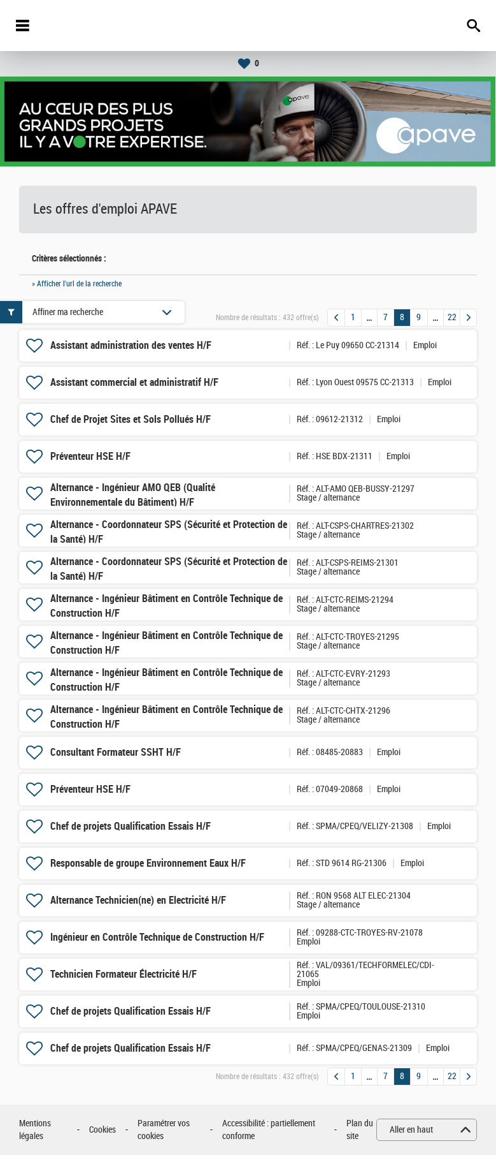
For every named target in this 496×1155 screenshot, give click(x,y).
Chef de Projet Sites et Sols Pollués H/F (130, 419)
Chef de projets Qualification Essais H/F (130, 826)
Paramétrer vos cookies (164, 1130)
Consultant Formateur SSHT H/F (115, 752)
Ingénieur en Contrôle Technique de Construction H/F (157, 937)
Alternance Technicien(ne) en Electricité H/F (138, 900)
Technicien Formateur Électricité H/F (123, 974)
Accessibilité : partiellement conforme (268, 1130)
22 (452, 317)
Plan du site (359, 1130)
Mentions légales (35, 1130)
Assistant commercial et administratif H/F (134, 382)
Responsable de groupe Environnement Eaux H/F (148, 863)
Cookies (102, 1129)
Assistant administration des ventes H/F (130, 345)
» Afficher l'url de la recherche (77, 283)
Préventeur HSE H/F (90, 456)
